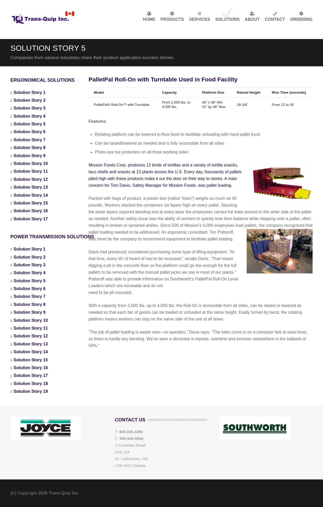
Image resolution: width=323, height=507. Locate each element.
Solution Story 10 (31, 163)
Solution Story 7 (30, 140)
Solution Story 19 (31, 391)
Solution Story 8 (30, 147)
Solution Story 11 (31, 171)
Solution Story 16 (31, 211)
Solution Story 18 (31, 383)
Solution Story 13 (31, 187)
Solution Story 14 (31, 195)
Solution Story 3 (30, 108)
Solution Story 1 (30, 92)
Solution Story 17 (31, 219)
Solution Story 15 (31, 203)
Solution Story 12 (31, 179)
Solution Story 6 (30, 132)
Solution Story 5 (30, 124)
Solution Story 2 (30, 100)
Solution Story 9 (30, 155)
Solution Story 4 (30, 116)
